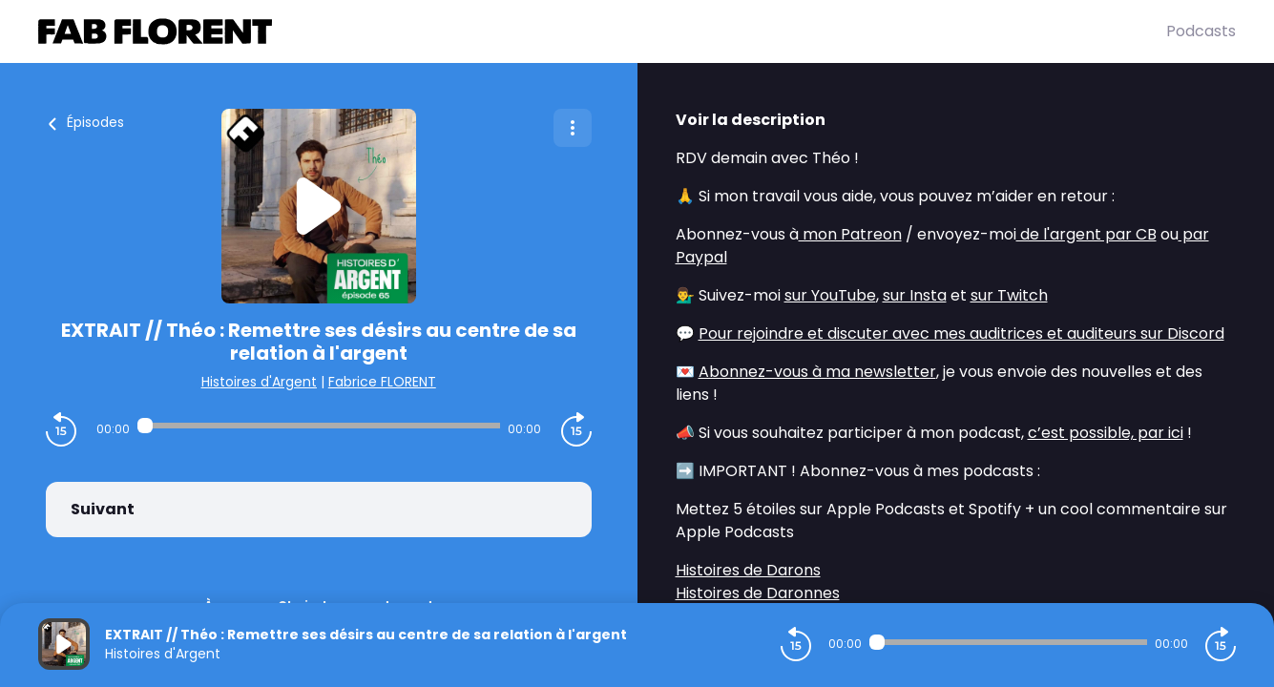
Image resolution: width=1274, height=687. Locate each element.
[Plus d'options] (572, 128)
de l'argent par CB (1086, 234)
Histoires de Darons (748, 570)
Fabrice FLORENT (382, 381)
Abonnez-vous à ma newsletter (817, 372)
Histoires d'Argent (259, 381)
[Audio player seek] (318, 425)
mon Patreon (850, 234)
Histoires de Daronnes (758, 593)
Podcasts (1201, 31)
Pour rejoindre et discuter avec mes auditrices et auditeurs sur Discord (961, 333)
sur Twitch (1009, 295)
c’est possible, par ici (1105, 433)
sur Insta (915, 295)
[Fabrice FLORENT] (602, 31)
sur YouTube (830, 295)
